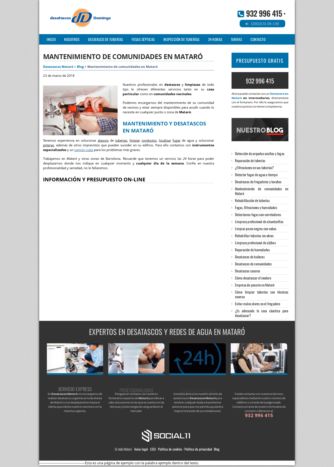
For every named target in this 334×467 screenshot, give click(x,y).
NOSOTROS (71, 39)
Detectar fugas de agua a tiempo (256, 174)
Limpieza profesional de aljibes (255, 242)
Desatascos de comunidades (253, 263)
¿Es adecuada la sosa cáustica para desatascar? (261, 313)
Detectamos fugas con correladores (258, 214)
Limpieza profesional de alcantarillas (259, 221)
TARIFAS (236, 39)
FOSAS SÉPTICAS (143, 39)
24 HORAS (215, 39)
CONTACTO (257, 39)
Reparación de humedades (252, 249)
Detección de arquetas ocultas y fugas (259, 153)
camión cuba (83, 150)
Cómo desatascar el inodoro (253, 278)
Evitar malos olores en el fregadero (257, 303)
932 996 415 (264, 13)
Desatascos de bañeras (250, 256)
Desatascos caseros (247, 271)
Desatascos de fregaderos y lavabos (258, 181)
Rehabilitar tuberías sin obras (254, 235)
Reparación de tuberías (250, 160)
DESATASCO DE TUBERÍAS (105, 39)
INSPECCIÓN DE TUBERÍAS (181, 39)
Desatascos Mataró (58, 67)
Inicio (51, 39)
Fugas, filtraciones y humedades (256, 207)
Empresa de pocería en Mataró (255, 285)
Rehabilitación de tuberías (252, 200)
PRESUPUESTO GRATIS (260, 60)
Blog (80, 67)
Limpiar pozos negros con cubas (255, 228)
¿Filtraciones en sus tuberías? (254, 167)
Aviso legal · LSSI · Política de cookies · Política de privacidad (173, 449)
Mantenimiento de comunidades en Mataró (261, 191)
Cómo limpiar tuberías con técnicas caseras (261, 294)
